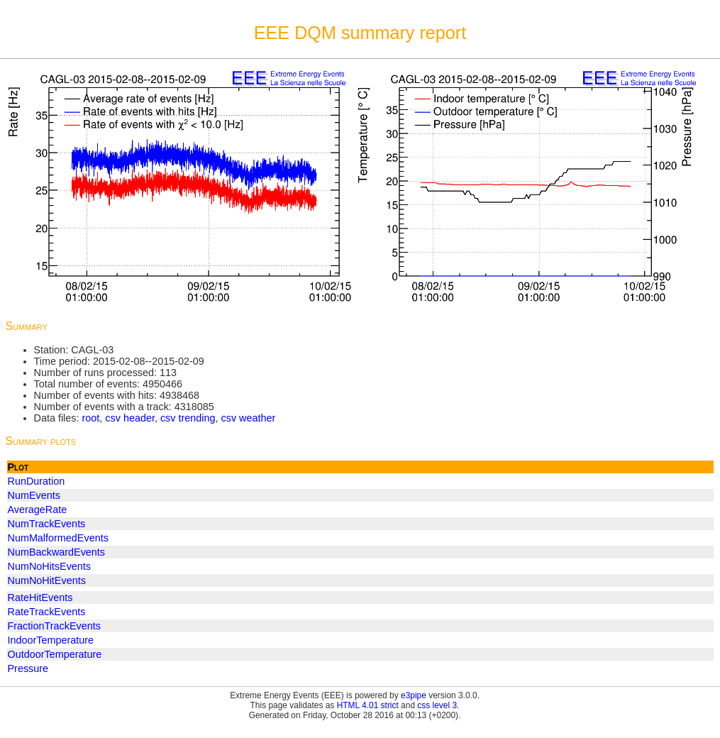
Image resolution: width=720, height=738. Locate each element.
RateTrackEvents (47, 611)
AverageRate (37, 509)
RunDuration (36, 481)
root (90, 418)
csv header (130, 418)
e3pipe (413, 695)
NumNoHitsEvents (50, 566)
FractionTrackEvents (54, 626)
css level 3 (437, 705)
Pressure (28, 668)
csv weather (248, 418)
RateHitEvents (40, 597)
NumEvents (34, 495)
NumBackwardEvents (57, 552)
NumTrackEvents (47, 523)
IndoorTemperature (51, 640)
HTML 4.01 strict (368, 705)
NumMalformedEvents (58, 538)
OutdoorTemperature (55, 654)
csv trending (188, 418)
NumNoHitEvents (47, 580)
